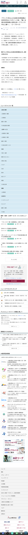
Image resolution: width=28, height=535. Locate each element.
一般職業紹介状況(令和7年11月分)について (14, 303)
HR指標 (2, 481)
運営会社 (3, 510)
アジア (3, 164)
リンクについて (4, 489)
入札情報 (3, 483)
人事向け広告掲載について (7, 501)
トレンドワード (22, 5)
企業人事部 (4, 109)
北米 (2, 168)
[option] (7, 521)
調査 (2, 180)
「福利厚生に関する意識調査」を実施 (12, 306)
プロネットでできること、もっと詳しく (14, 278)
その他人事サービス (6, 145)
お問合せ (3, 513)
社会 (2, 149)
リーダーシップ (5, 200)
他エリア (3, 176)
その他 (3, 211)
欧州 (2, 172)
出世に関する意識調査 (9, 292)
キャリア (3, 204)
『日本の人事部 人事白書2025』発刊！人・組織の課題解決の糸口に (14, 344)
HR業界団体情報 (4, 486)
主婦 (7, 29)
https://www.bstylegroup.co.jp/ (9, 94)
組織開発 (3, 196)
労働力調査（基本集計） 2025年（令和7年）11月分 (15, 296)
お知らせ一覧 (14, 348)
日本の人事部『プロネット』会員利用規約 (10, 492)
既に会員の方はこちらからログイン (14, 283)
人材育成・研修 (5, 137)
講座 (7, 5)
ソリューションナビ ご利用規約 (8, 495)
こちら (15, 89)
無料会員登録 (14, 281)
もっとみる (14, 259)
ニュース (3, 5)
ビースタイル (6, 27)
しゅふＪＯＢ (12, 27)
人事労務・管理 (5, 113)
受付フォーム (21, 315)
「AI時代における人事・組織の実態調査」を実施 (15, 300)
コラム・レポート (13, 5)
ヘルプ (2, 507)
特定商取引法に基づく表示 (7, 504)
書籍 (2, 188)
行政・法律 (4, 153)
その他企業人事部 (5, 125)
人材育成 (3, 117)
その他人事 (4, 184)
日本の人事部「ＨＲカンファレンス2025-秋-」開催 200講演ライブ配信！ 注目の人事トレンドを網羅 (14, 339)
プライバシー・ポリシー (6, 498)
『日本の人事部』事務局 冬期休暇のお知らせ (14, 334)
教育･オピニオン (5, 157)
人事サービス (10, 10)
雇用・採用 (4, 121)
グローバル (4, 160)
